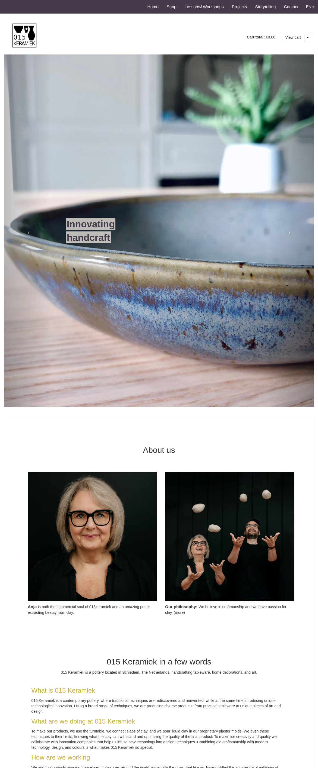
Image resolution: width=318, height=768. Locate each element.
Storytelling (265, 6)
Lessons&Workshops (204, 6)
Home (153, 6)
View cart (293, 37)
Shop (172, 6)
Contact (291, 6)
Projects (239, 6)
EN (310, 7)
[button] (27, 230)
